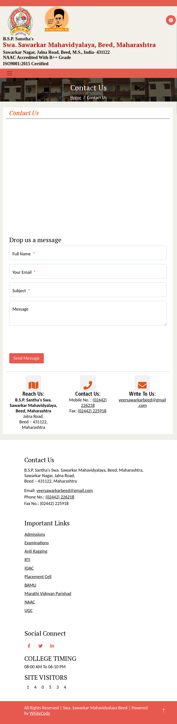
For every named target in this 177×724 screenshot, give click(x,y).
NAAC (30, 602)
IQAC (29, 568)
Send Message (26, 358)
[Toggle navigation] (9, 73)
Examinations (37, 543)
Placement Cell (38, 576)
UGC (29, 610)
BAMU (30, 585)
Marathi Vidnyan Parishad (48, 593)
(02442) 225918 (92, 411)
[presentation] (47, 339)
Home (75, 97)
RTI (27, 559)
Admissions (35, 534)
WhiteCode (40, 713)
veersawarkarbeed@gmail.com (142, 402)
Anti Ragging (36, 551)
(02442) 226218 (94, 402)
